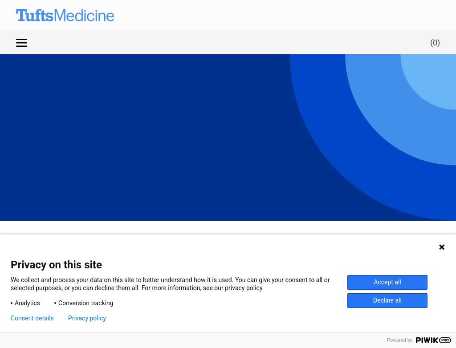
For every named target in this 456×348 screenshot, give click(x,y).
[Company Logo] (56, 15)
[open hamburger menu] (21, 42)
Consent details (32, 318)
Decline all (387, 300)
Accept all (387, 282)
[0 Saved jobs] (433, 42)
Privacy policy (87, 318)
